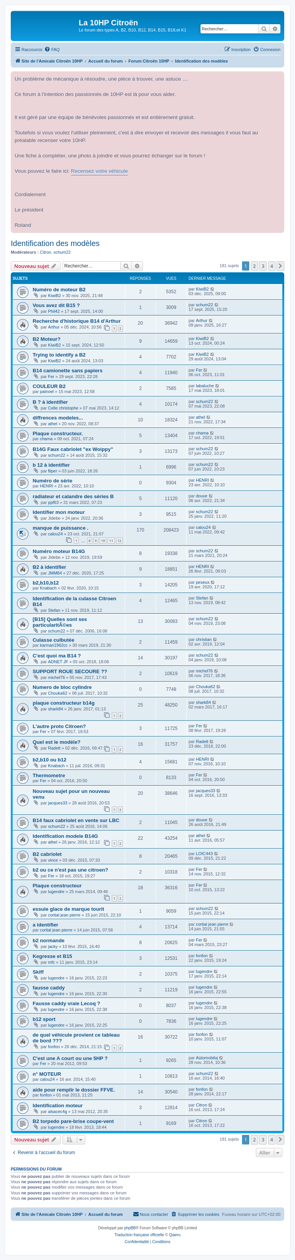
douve (201, 496)
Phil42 (54, 311)
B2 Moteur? (47, 339)
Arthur (54, 327)
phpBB (130, 1228)
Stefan (54, 610)
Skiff (38, 972)
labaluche (205, 385)
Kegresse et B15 (52, 956)
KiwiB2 (54, 295)
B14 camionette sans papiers (68, 370)
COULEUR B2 (49, 386)
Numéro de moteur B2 (59, 289)
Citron (45, 252)
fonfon (202, 955)
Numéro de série (52, 481)
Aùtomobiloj (207, 1057)
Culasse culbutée (53, 640)
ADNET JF (58, 661)
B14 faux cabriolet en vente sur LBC (76, 820)
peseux (202, 582)
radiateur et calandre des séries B (73, 496)
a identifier (45, 925)
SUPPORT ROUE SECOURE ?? (70, 671)
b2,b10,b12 (46, 583)
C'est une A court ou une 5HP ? (70, 1058)
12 (119, 540)
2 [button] (254, 266)
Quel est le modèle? (57, 742)
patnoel (47, 391)
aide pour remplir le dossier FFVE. (74, 1090)
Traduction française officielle (139, 1235)
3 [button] (263, 266)
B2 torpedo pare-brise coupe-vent (73, 1121)
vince (53, 860)
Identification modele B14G (65, 836)
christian (204, 639)
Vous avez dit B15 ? (56, 305)
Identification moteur (58, 1105)
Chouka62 (57, 693)
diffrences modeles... (58, 418)
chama (46, 438)
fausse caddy (49, 988)
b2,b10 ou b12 (49, 760)
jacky (53, 946)
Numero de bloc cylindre (62, 687)
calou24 (55, 534)
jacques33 (57, 803)
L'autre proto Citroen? (59, 726)
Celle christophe (63, 408)
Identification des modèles (55, 243)
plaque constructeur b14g (63, 703)
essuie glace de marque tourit (68, 909)
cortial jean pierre (64, 915)
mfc (51, 962)
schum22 (62, 252)
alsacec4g (57, 1111)
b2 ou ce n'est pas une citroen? (70, 870)
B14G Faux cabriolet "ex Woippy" (73, 449)
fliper (52, 471)
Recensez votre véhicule (99, 171)
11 (111, 540)
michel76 (56, 677)
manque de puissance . (60, 528)
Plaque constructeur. (58, 433)
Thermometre (49, 775)
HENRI (46, 486)
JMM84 (55, 573)
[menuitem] (52, 49)
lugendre (56, 891)
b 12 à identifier (51, 465)
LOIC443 (204, 853)
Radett (54, 748)
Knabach (48, 588)
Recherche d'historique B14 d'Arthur (77, 321)
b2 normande (49, 940)
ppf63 (53, 502)
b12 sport (44, 1019)
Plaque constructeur (57, 885)
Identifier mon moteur (59, 512)
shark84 (55, 709)
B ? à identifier (50, 402)
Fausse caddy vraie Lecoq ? (66, 1003)
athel (52, 423)
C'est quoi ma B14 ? (57, 656)
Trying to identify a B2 (59, 355)
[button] (280, 266)
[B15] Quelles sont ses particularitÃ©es (60, 622)
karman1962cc (54, 645)
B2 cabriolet (47, 854)
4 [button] (271, 266)
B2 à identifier (49, 567)
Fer (51, 376)
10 (103, 540)
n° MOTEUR (47, 1074)
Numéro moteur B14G (59, 551)
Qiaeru (175, 1235)
